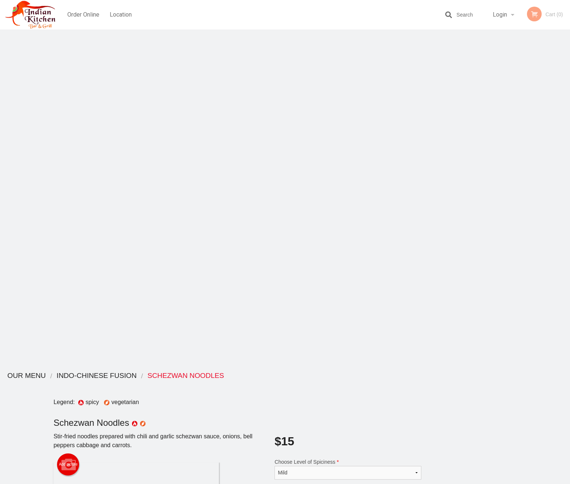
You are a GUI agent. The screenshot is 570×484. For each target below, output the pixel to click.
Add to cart (351, 196)
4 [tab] (528, 206)
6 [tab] (550, 206)
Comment (348, 163)
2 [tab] (506, 206)
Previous (480, 159)
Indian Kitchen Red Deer (147, 376)
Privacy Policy (336, 403)
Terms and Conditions (344, 394)
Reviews (330, 385)
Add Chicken (345, 332)
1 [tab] (495, 206)
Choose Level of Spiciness (348, 134)
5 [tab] (539, 206)
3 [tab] (517, 206)
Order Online (83, 14)
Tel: (402, 403)
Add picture (68, 129)
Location (121, 14)
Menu (266, 385)
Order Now (522, 46)
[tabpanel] (522, 159)
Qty (297, 193)
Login (500, 14)
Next (564, 159)
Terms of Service (297, 478)
